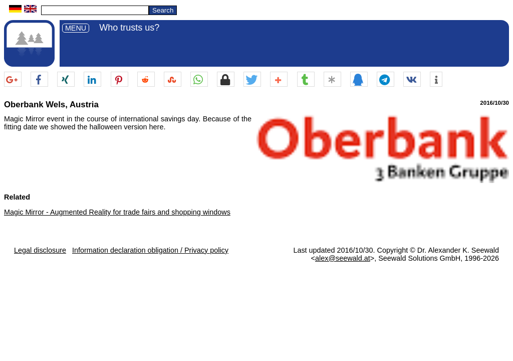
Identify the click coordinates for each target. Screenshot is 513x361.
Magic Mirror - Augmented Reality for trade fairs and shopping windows (117, 212)
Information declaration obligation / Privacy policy (150, 250)
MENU (75, 28)
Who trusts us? (129, 28)
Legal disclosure (40, 250)
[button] (13, 79)
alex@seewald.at (342, 258)
